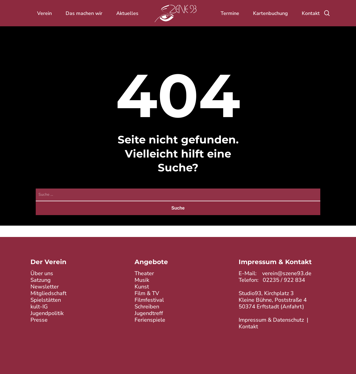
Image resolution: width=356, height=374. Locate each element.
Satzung (40, 280)
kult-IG (39, 306)
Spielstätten (45, 300)
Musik (142, 280)
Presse (39, 320)
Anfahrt (292, 306)
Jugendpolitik (47, 313)
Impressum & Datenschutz (271, 320)
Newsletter (44, 286)
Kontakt (248, 326)
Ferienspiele (150, 320)
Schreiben (147, 306)
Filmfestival (149, 300)
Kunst (142, 286)
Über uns (41, 273)
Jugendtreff (149, 313)
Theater (144, 273)
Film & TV (147, 293)
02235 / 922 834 (284, 280)
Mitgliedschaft (48, 293)
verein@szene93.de (286, 273)
